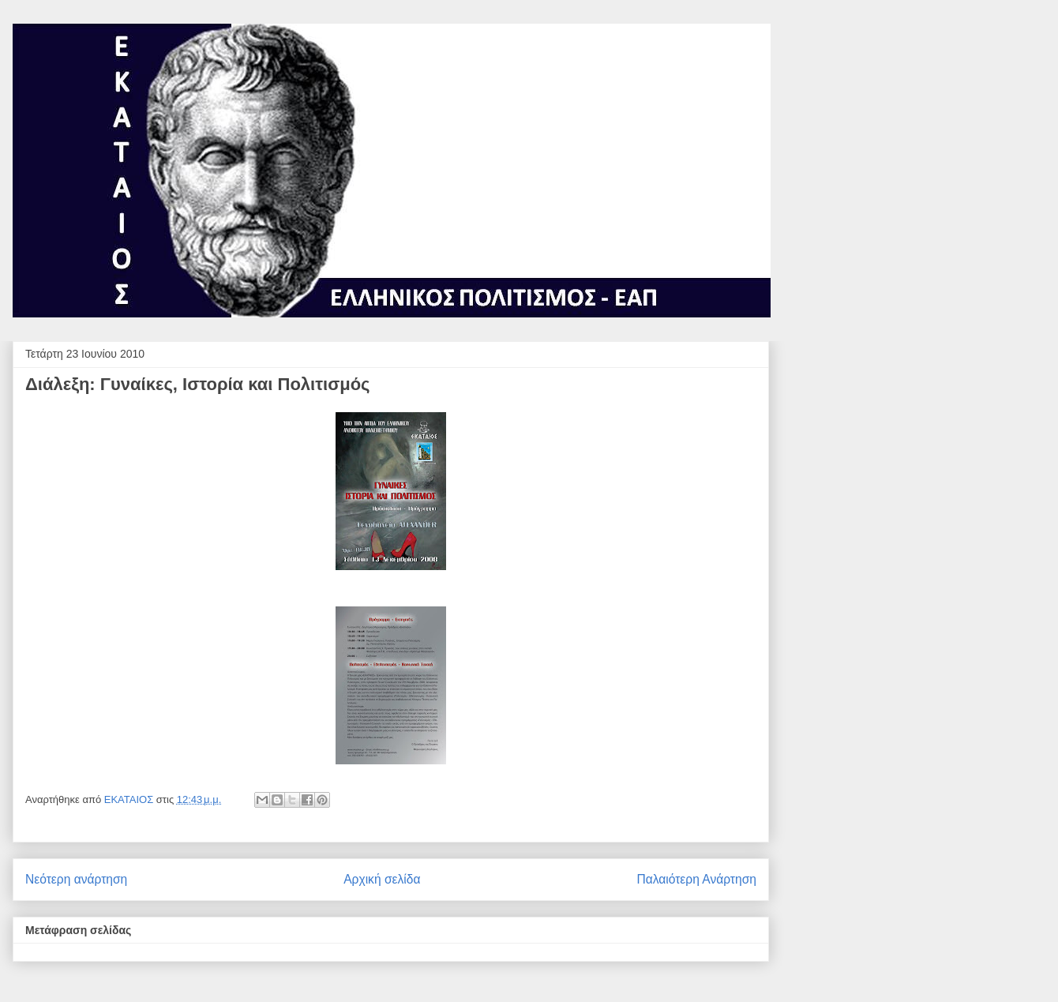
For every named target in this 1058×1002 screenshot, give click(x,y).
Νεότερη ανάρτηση (76, 879)
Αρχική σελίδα (381, 879)
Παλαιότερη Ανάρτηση (696, 879)
